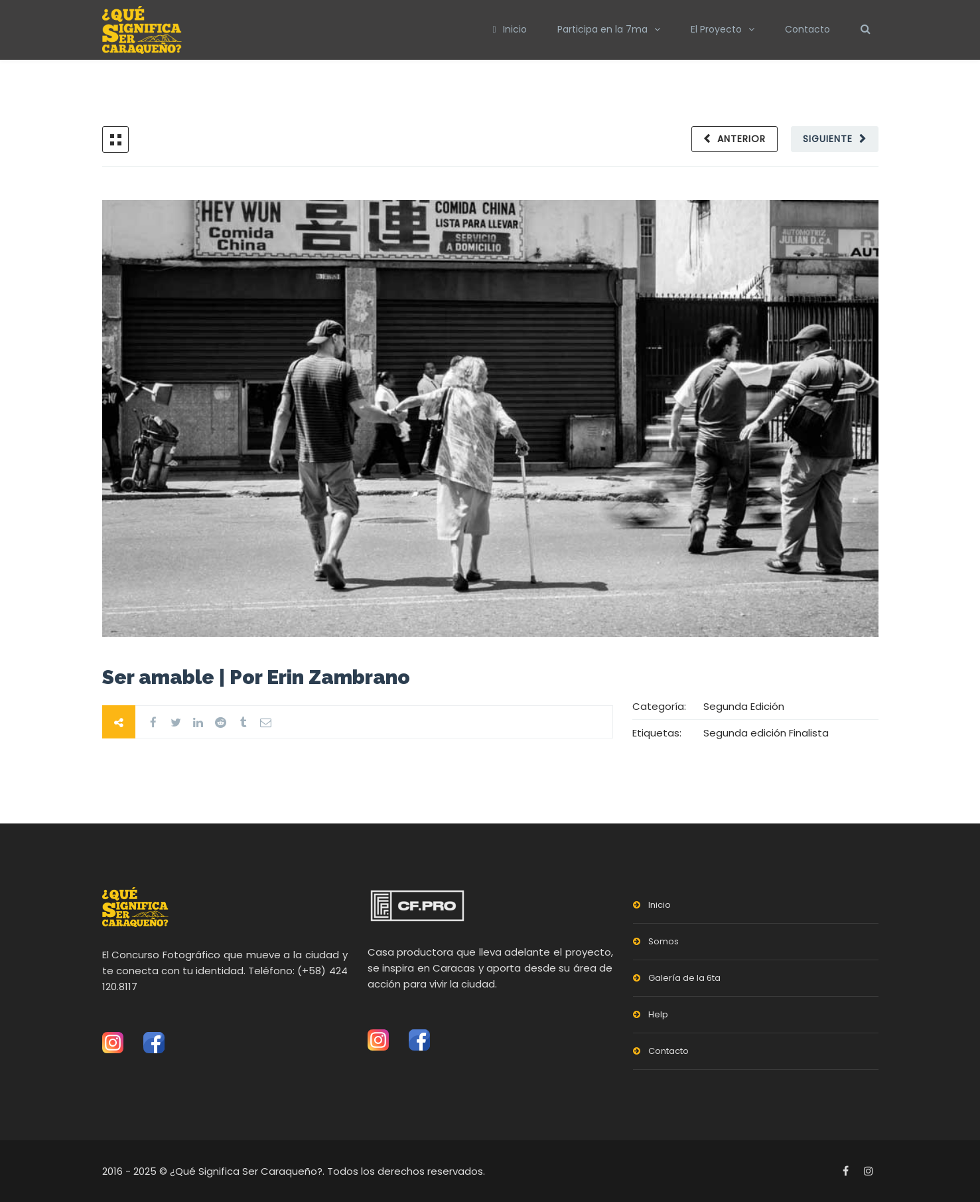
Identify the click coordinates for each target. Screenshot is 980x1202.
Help (658, 1014)
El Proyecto (716, 29)
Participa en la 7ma (602, 29)
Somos (663, 941)
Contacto (807, 29)
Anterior (741, 138)
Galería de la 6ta (684, 978)
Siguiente (828, 138)
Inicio (509, 29)
